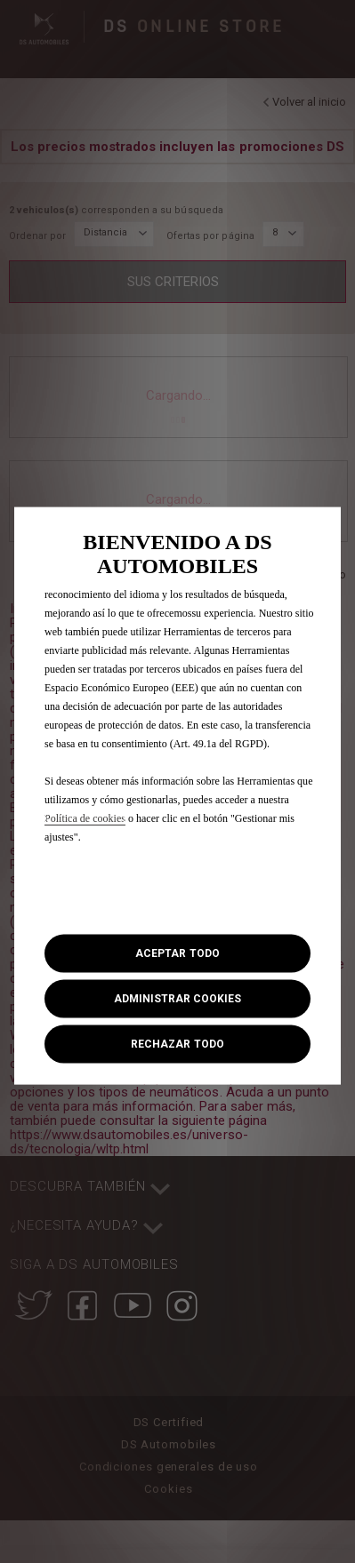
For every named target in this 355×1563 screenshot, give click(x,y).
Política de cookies (84, 817)
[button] (177, 999)
